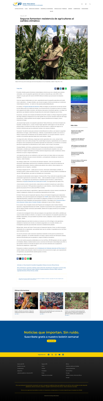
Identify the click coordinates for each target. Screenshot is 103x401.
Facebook (44, 370)
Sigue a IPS (44, 364)
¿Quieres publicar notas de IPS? (25, 373)
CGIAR (46, 196)
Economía (49, 265)
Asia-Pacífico (69, 370)
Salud (51, 11)
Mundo (67, 377)
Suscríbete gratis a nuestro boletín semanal (51, 336)
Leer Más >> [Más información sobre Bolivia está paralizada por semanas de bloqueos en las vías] (42, 313)
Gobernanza (77, 8)
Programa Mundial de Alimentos (31, 106)
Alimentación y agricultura (26, 267)
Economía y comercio (22, 269)
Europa (67, 373)
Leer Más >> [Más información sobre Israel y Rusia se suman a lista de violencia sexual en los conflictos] (17, 313)
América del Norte (70, 368)
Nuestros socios (21, 366)
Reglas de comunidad (47, 375)
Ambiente (34, 267)
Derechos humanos (34, 8)
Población (37, 269)
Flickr (43, 373)
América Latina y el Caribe (72, 366)
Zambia (36, 270)
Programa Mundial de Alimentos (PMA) (48, 269)
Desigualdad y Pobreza (60, 8)
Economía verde (62, 267)
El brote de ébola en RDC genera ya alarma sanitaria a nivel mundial (79, 161)
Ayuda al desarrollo (41, 267)
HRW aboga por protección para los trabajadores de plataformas (79, 146)
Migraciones (85, 8)
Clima (26, 8)
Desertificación (49, 267)
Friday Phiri (19, 88)
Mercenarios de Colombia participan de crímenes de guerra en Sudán (77, 153)
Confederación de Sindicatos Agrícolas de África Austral (51, 248)
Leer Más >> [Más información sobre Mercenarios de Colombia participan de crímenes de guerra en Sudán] (73, 156)
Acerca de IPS (20, 364)
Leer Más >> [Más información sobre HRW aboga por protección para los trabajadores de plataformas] (73, 148)
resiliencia (60, 269)
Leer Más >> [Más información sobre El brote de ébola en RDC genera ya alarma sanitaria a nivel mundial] (73, 164)
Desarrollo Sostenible (47, 8)
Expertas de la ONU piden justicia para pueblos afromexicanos (77, 132)
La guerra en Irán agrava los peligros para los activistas (78, 139)
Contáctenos (20, 368)
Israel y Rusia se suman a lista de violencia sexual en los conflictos (24, 311)
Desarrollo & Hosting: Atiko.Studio (51, 395)
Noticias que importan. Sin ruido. (51, 332)
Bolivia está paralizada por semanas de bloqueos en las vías (51, 311)
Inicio (43, 366)
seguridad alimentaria (22, 270)
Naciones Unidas (31, 269)
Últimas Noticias (19, 8)
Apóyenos (19, 370)
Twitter (43, 368)
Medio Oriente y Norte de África (74, 375)
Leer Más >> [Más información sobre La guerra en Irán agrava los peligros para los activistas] (73, 141)
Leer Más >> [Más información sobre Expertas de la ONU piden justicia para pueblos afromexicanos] (73, 134)
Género (70, 8)
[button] (90, 4)
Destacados (55, 267)
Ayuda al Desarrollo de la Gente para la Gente (35, 181)
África (18, 267)
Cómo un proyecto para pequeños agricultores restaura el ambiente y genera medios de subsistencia (75, 312)
